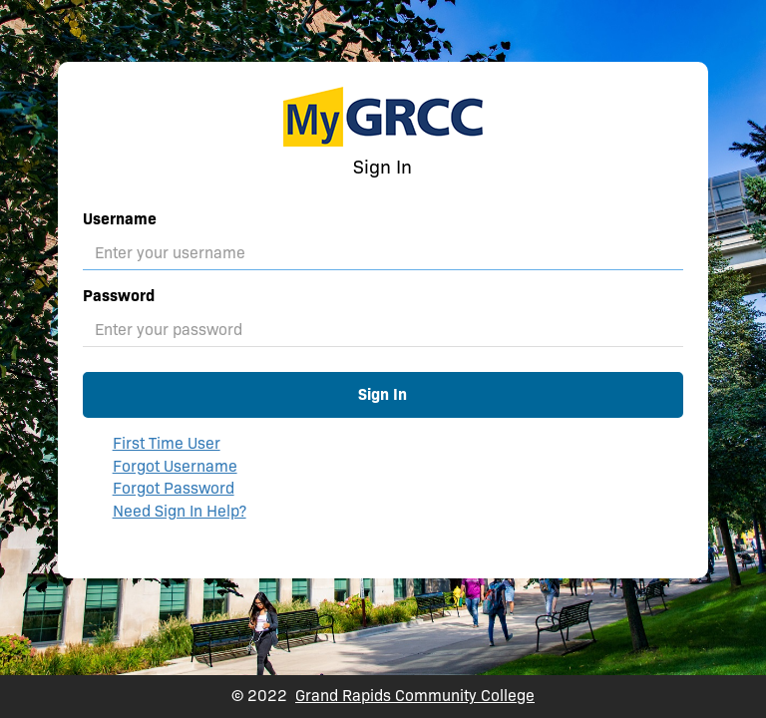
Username (120, 218)
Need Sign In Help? (179, 511)
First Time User (166, 443)
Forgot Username (175, 466)
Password (119, 295)
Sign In (382, 394)
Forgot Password (173, 488)
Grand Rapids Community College (415, 695)
